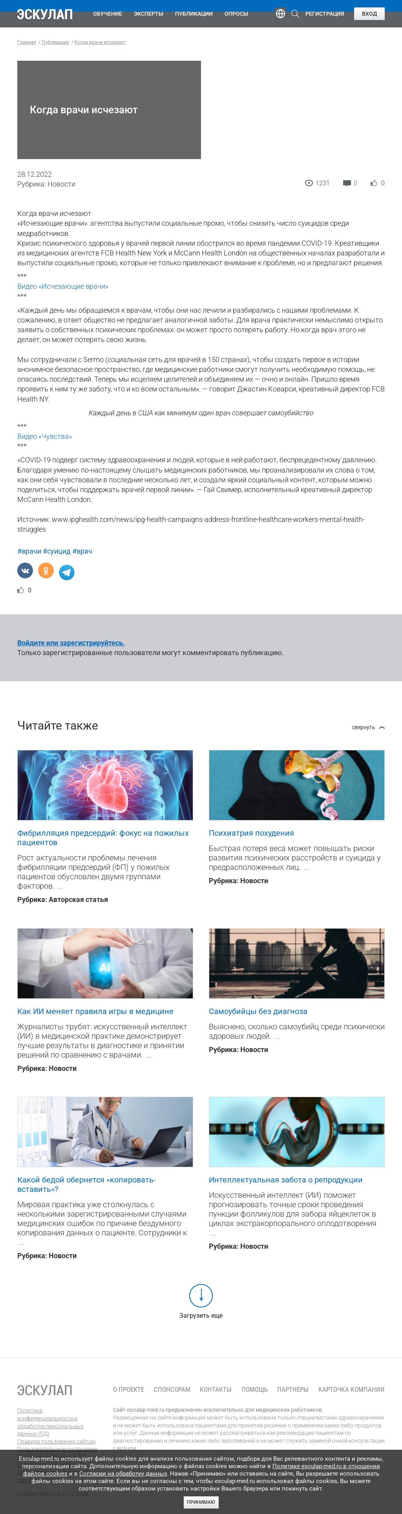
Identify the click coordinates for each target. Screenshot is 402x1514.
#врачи (29, 551)
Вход (369, 14)
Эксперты (148, 14)
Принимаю (201, 1502)
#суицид (57, 551)
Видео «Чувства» (44, 436)
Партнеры (293, 1389)
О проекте (128, 1389)
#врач (82, 551)
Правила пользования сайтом (56, 1441)
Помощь (254, 1389)
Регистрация (324, 14)
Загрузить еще (201, 1315)
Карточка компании (351, 1389)
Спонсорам (172, 1389)
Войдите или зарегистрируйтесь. (71, 643)
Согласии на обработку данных (123, 1473)
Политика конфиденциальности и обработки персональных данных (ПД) (50, 1422)
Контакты (216, 1389)
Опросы (236, 14)
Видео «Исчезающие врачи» (62, 286)
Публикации (194, 14)
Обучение (107, 14)
